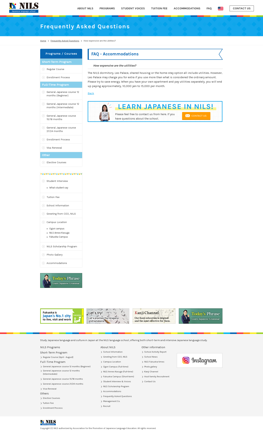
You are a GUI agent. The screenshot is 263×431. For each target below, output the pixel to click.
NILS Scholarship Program (62, 246)
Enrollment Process (58, 77)
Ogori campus (56, 228)
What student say (58, 187)
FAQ (209, 8)
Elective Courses (56, 162)
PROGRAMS (107, 8)
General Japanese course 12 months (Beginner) (63, 94)
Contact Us (150, 381)
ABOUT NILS (85, 8)
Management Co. (111, 401)
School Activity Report (155, 352)
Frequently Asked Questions (117, 396)
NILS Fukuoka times (154, 361)
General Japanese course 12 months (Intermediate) (63, 106)
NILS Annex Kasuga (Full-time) (118, 371)
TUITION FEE (159, 8)
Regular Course (55, 69)
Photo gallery (150, 366)
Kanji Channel (151, 371)
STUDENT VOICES (133, 8)
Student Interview (57, 181)
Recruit (106, 406)
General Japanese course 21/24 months (61, 129)
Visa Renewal (54, 147)
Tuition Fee (53, 197)
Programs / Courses (61, 53)
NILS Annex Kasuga (59, 232)
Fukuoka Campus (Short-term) (118, 376)
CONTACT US (242, 8)
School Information (58, 205)
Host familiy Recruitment (156, 376)
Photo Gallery (55, 254)
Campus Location (57, 222)
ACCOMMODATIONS (187, 8)
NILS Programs (50, 347)
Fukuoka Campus (58, 236)
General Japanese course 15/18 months (61, 117)
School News (151, 357)
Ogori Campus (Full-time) (115, 366)
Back (91, 93)
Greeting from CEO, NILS (61, 213)
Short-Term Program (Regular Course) (61, 352)
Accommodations (57, 263)
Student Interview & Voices (117, 381)
